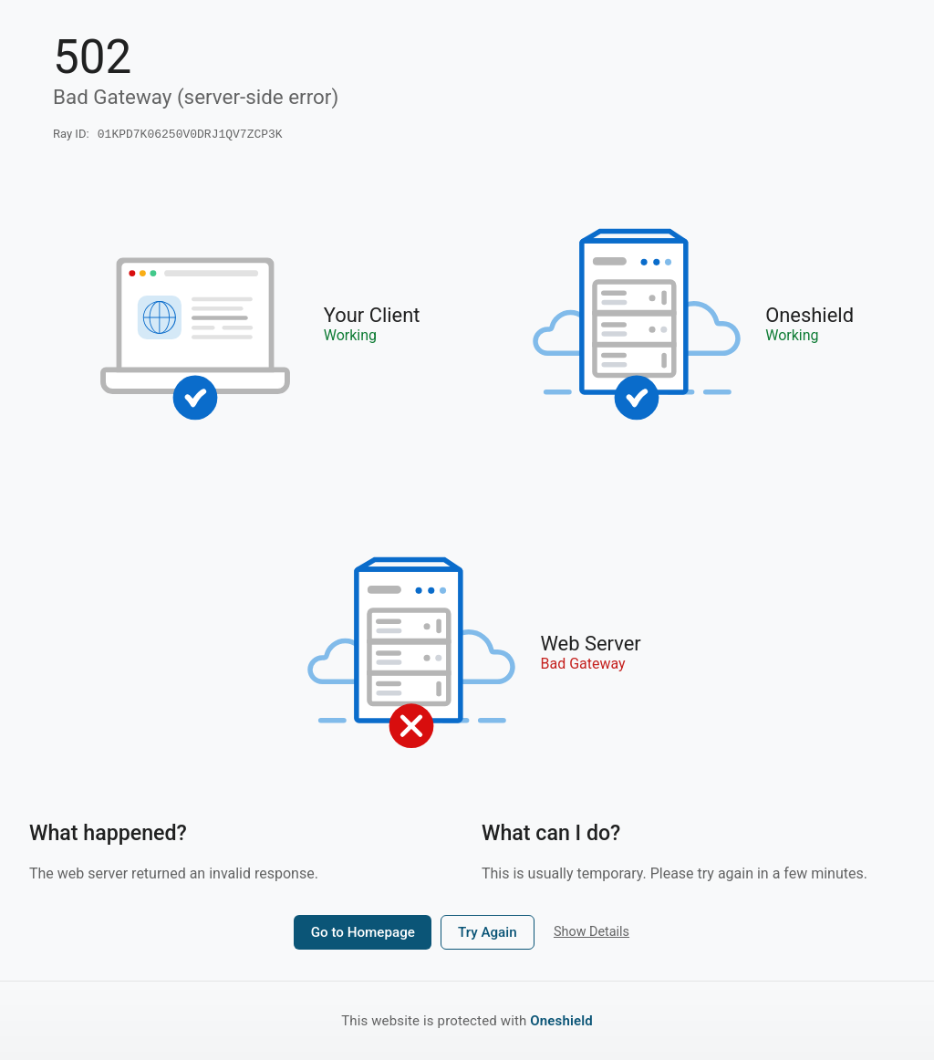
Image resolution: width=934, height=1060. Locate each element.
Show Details (591, 933)
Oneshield (561, 1021)
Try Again (487, 934)
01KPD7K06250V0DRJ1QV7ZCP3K (190, 135)
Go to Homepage (363, 934)
